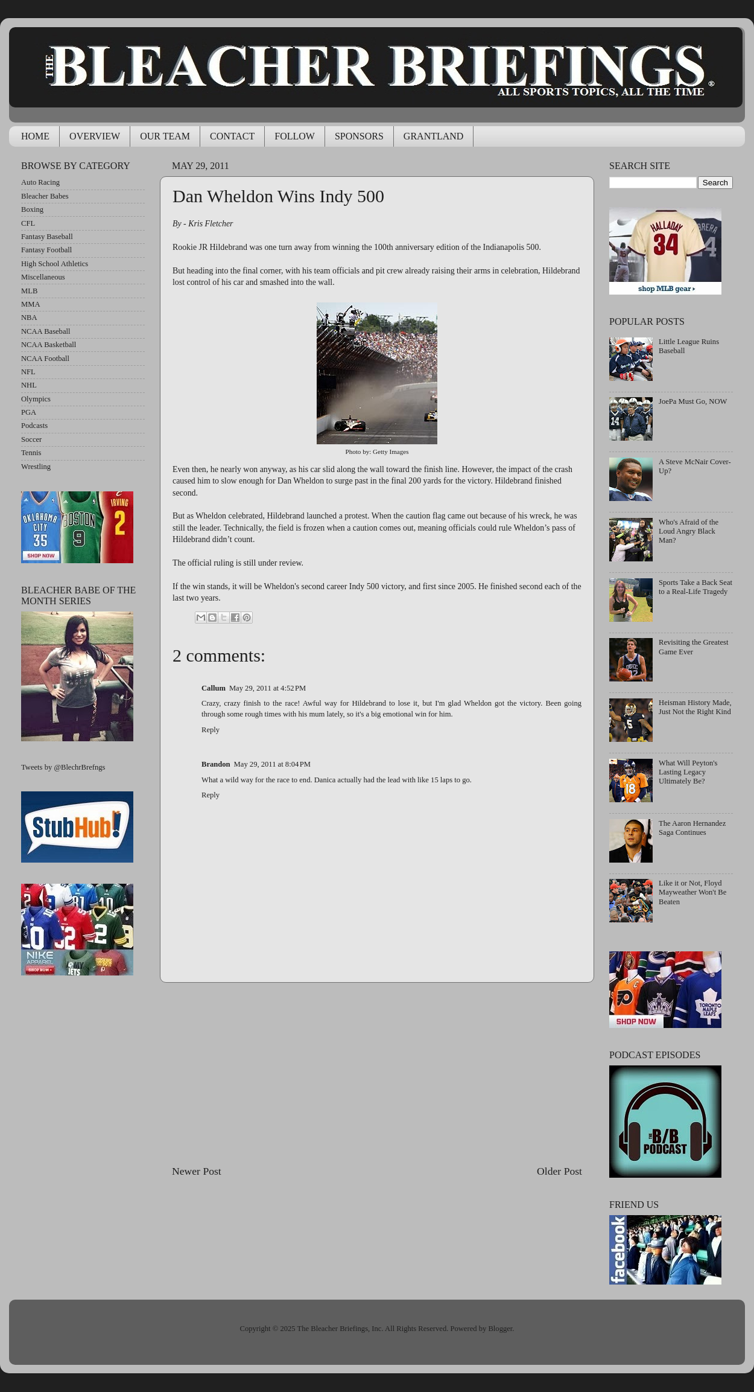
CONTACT (232, 136)
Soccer (31, 439)
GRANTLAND (434, 136)
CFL (28, 223)
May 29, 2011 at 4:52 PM (267, 688)
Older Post (559, 1171)
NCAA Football (45, 358)
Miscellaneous (43, 277)
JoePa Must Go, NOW (693, 401)
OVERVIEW (94, 136)
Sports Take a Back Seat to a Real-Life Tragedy (695, 587)
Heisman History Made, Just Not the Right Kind (695, 707)
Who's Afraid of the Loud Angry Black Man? (688, 531)
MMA (30, 304)
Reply (210, 730)
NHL (29, 385)
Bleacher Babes (45, 196)
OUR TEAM (165, 136)
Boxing (32, 209)
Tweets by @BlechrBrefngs (63, 767)
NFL (28, 372)
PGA (28, 412)
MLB (29, 291)
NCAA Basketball (48, 344)
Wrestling (36, 466)
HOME (35, 136)
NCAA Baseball (46, 331)
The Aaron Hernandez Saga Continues (692, 828)
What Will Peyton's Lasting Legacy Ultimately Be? (688, 772)
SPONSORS (359, 136)
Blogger (500, 1328)
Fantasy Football (46, 250)
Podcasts (34, 425)
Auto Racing (40, 182)
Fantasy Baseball (47, 236)
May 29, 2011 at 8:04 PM (272, 764)
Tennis (31, 453)
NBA (29, 317)
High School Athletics (54, 264)
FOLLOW (294, 136)
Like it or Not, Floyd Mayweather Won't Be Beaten (692, 892)
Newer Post (196, 1171)
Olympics (36, 399)
